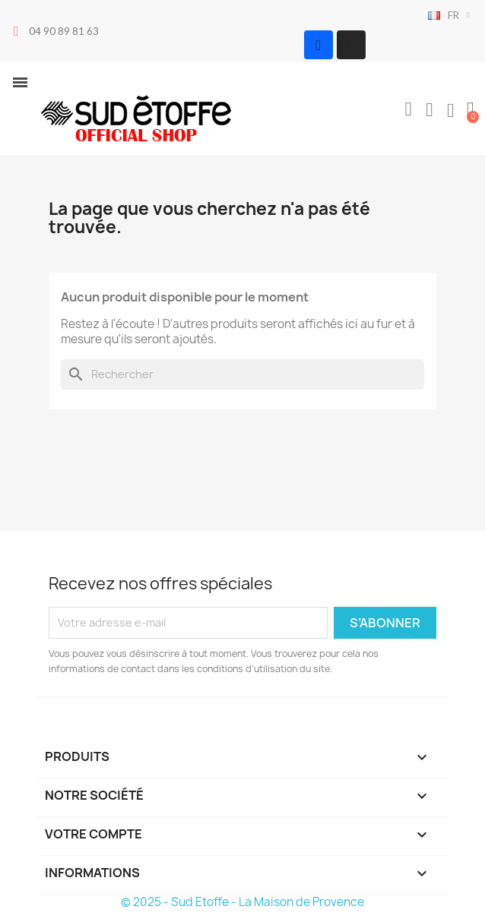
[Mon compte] (429, 110)
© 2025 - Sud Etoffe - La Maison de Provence (242, 902)
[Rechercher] (242, 374)
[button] (408, 109)
